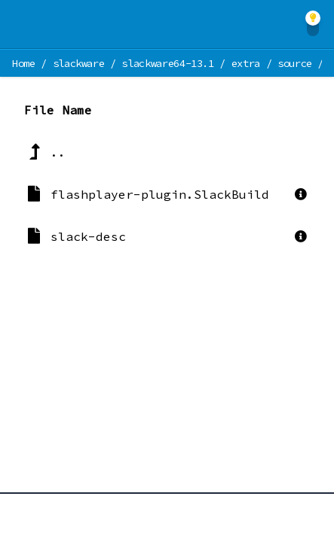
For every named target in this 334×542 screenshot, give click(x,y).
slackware (79, 63)
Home (23, 63)
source (294, 63)
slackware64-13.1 (167, 63)
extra (245, 63)
